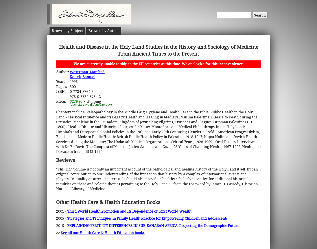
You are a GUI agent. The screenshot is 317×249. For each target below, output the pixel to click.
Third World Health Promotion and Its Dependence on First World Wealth (129, 211)
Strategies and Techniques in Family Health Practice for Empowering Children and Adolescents (147, 218)
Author (103, 30)
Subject (67, 30)
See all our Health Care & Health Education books (103, 232)
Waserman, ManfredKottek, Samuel (87, 74)
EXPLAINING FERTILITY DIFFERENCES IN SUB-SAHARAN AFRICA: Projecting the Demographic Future (153, 225)
